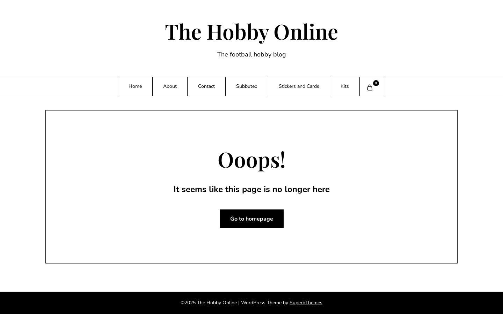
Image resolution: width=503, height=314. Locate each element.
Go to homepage (251, 219)
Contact (206, 86)
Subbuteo (246, 86)
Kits (345, 86)
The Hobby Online (251, 31)
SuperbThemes (306, 302)
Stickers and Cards (299, 86)
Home (135, 86)
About (170, 86)
